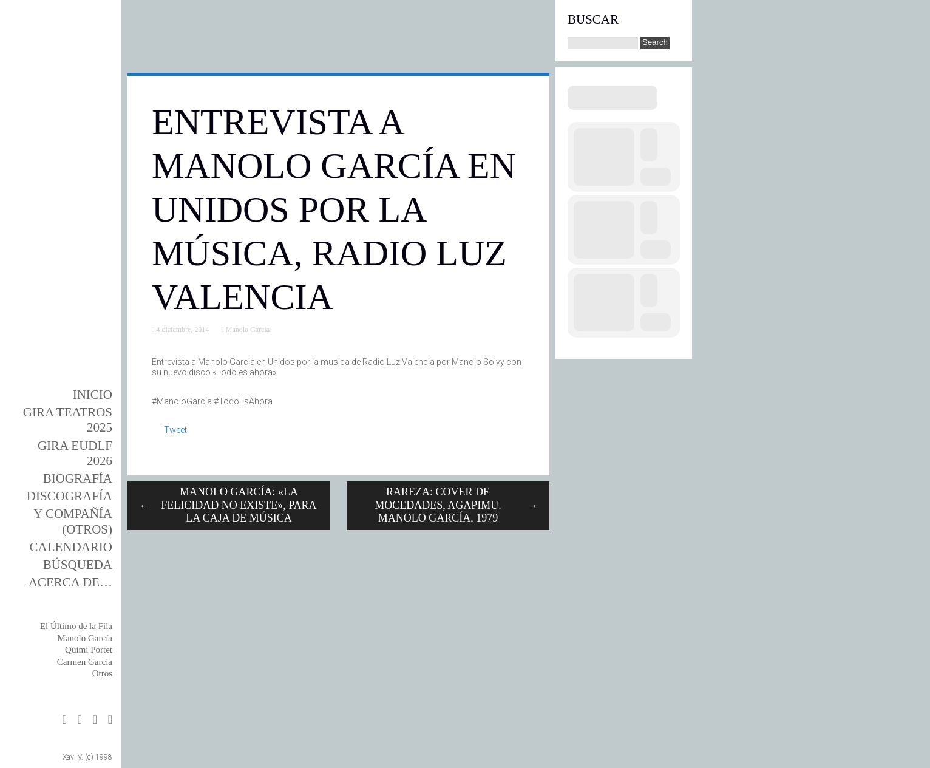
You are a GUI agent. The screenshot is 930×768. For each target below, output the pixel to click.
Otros (102, 673)
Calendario (71, 547)
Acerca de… (70, 582)
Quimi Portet (88, 649)
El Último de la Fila (76, 626)
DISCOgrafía (69, 496)
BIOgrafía (77, 478)
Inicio (92, 394)
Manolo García (85, 638)
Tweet (175, 430)
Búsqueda (77, 564)
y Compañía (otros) (72, 521)
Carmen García (84, 662)
